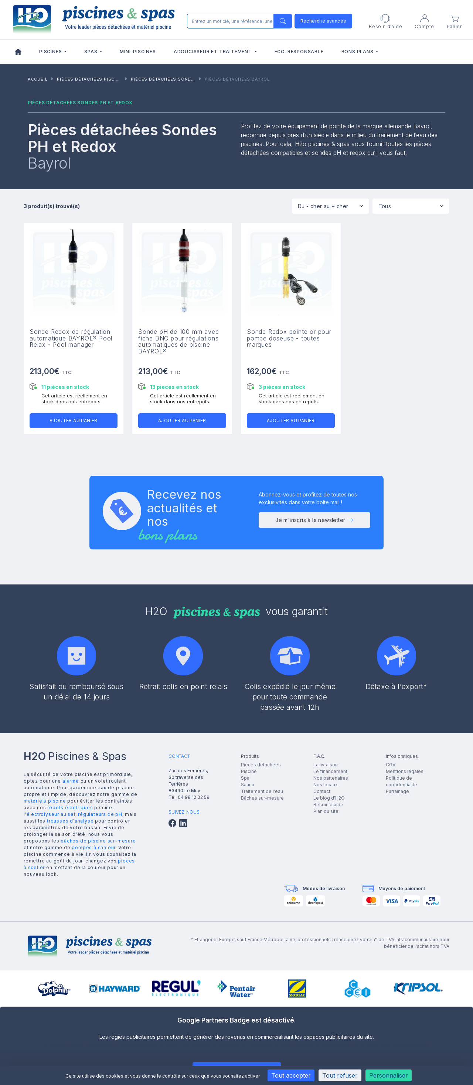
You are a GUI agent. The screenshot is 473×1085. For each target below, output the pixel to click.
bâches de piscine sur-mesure (98, 841)
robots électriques (70, 807)
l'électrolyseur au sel (49, 814)
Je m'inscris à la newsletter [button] (314, 522)
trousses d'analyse (70, 821)
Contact (321, 791)
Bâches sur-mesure (262, 798)
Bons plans (358, 51)
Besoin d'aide (328, 804)
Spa (245, 778)
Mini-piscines (138, 51)
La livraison (325, 764)
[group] (54, 988)
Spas (91, 51)
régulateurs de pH (100, 814)
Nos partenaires (330, 778)
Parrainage (397, 791)
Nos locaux (325, 784)
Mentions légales (404, 771)
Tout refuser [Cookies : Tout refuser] (340, 1075)
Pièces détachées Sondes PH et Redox (180, 79)
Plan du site (325, 811)
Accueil (38, 79)
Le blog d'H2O (329, 798)
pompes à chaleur (93, 847)
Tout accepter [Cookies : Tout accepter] (291, 1075)
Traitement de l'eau (262, 791)
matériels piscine (45, 801)
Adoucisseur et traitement (213, 51)
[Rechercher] (238, 21)
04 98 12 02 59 (194, 797)
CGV (390, 764)
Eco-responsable (299, 51)
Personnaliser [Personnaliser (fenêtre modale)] (388, 1075)
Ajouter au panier (74, 420)
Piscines (51, 51)
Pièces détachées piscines (91, 79)
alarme (70, 781)
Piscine (249, 771)
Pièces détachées (261, 764)
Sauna (247, 784)
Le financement (330, 771)
